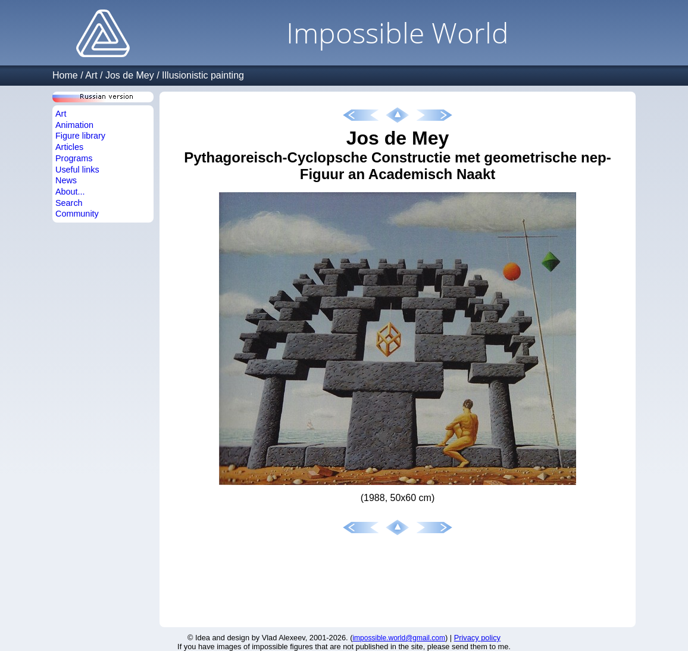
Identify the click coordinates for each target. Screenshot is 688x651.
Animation (74, 125)
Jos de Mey (129, 75)
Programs (73, 158)
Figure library (80, 135)
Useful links (77, 169)
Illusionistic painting (203, 75)
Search (69, 203)
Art (91, 75)
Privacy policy (477, 637)
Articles (69, 147)
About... (70, 191)
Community (77, 213)
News (66, 180)
